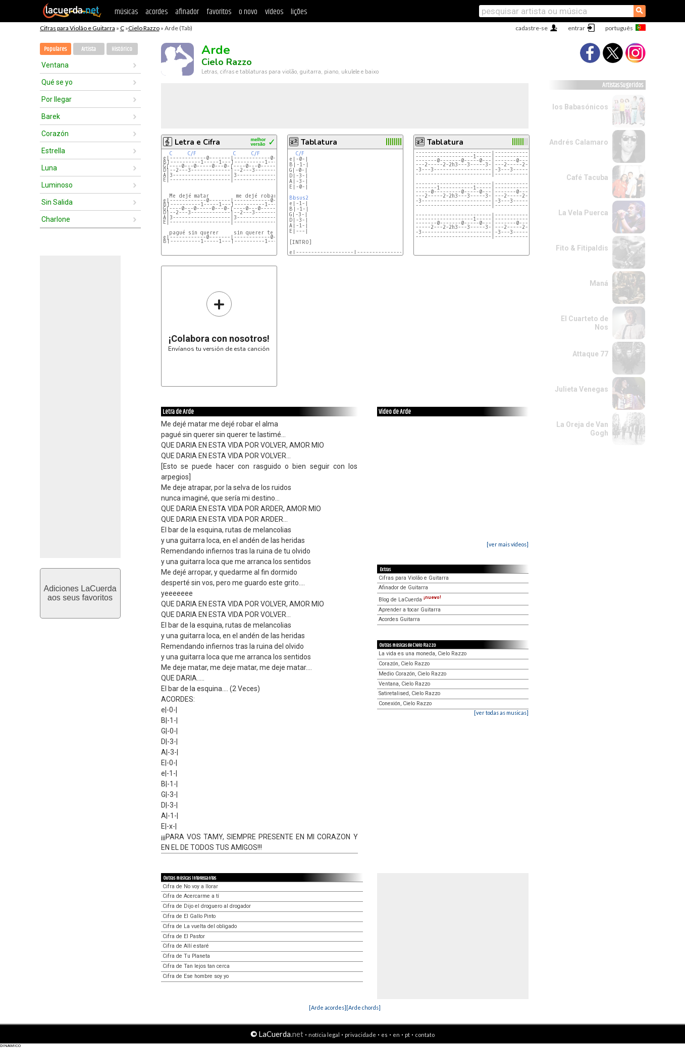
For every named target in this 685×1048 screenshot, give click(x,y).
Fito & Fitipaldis (582, 248)
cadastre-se (531, 28)
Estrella (53, 151)
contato (425, 1034)
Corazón (55, 134)
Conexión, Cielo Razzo (405, 703)
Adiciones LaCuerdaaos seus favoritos (79, 593)
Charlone (55, 219)
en (396, 1034)
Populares (55, 49)
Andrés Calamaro (578, 142)
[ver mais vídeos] (508, 544)
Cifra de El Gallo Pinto (189, 916)
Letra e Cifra (197, 142)
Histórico (122, 49)
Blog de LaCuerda (410, 599)
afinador (187, 12)
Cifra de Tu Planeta (186, 956)
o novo (248, 12)
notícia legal (324, 1034)
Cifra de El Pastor (184, 936)
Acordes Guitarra (399, 619)
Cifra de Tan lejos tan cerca (196, 966)
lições (299, 12)
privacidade (360, 1034)
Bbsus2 (298, 198)
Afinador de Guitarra (403, 587)
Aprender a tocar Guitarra (410, 609)
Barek (50, 116)
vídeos (274, 12)
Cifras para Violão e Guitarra (77, 28)
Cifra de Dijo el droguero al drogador (207, 906)
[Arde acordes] (327, 1007)
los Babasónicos (580, 107)
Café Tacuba (587, 177)
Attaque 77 (590, 354)
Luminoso (57, 185)
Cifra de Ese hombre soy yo (196, 976)
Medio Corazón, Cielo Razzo (412, 673)
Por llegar (56, 99)
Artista (88, 49)
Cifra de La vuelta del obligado (200, 926)
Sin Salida (57, 202)
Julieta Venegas (581, 389)
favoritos (218, 12)
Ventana (55, 65)
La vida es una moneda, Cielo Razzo (422, 653)
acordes (156, 12)
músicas (126, 12)
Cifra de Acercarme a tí (191, 896)
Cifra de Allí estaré (186, 946)
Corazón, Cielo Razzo (404, 663)
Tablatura (319, 142)
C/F (191, 153)
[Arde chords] (363, 1007)
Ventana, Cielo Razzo (404, 684)
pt (407, 1034)
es (384, 1034)
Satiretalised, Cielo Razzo (409, 693)
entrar (576, 28)
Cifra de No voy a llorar (190, 886)
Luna (49, 168)
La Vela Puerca (583, 213)
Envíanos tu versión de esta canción (219, 321)
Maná (599, 283)
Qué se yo (57, 82)
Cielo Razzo (144, 28)
